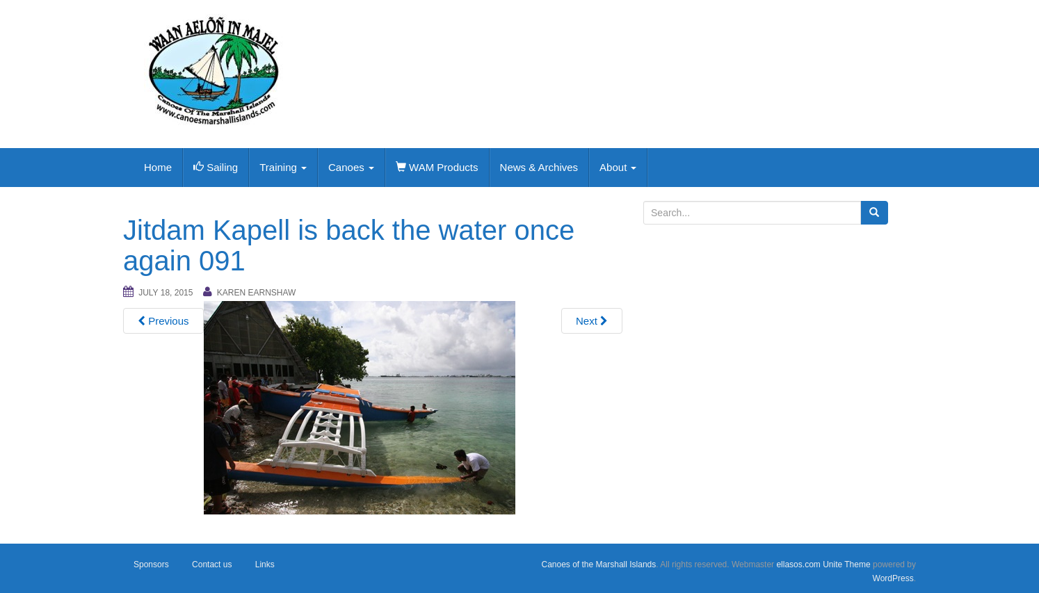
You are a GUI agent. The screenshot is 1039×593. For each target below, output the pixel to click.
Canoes (351, 167)
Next (592, 321)
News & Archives (539, 167)
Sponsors (151, 564)
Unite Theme (846, 564)
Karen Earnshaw (256, 293)
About (617, 167)
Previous (163, 321)
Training (283, 167)
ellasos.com (798, 564)
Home (158, 167)
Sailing (215, 167)
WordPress (893, 578)
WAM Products (437, 167)
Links (265, 564)
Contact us (212, 564)
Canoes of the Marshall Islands (598, 564)
